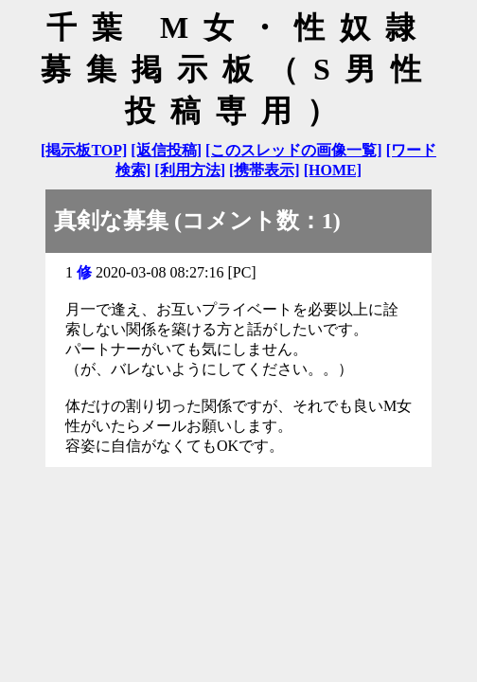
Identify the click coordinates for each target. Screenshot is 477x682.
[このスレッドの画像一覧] (293, 150)
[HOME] (333, 170)
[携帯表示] (264, 170)
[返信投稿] (166, 150)
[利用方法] (189, 170)
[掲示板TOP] (84, 150)
